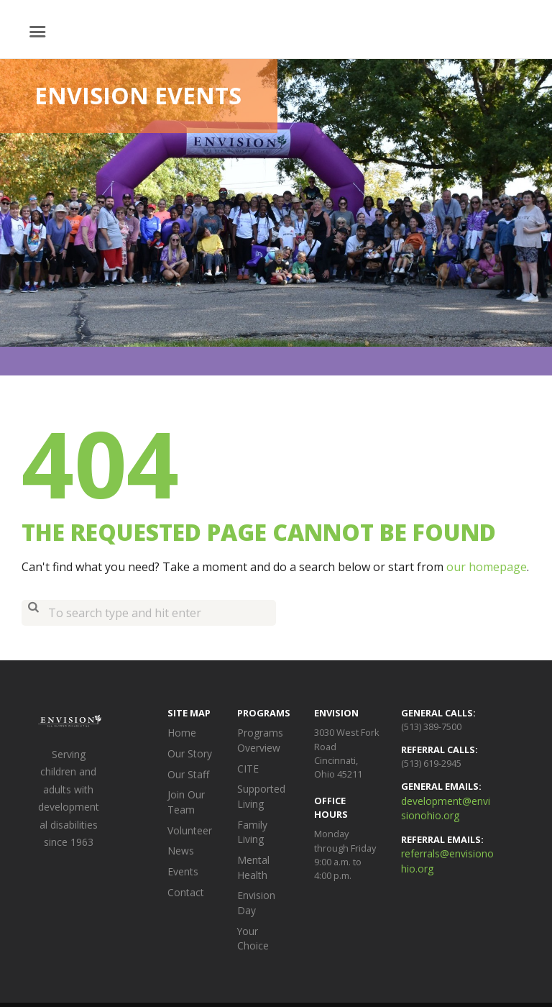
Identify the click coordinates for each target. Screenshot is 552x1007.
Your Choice (263, 891)
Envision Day (264, 871)
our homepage (486, 567)
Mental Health (252, 844)
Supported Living (260, 792)
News (179, 843)
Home (180, 732)
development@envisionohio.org (446, 807)
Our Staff (186, 771)
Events (181, 863)
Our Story (187, 752)
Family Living (263, 818)
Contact (183, 883)
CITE (246, 766)
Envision (211, 976)
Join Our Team (184, 798)
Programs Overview (258, 739)
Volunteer (189, 824)
